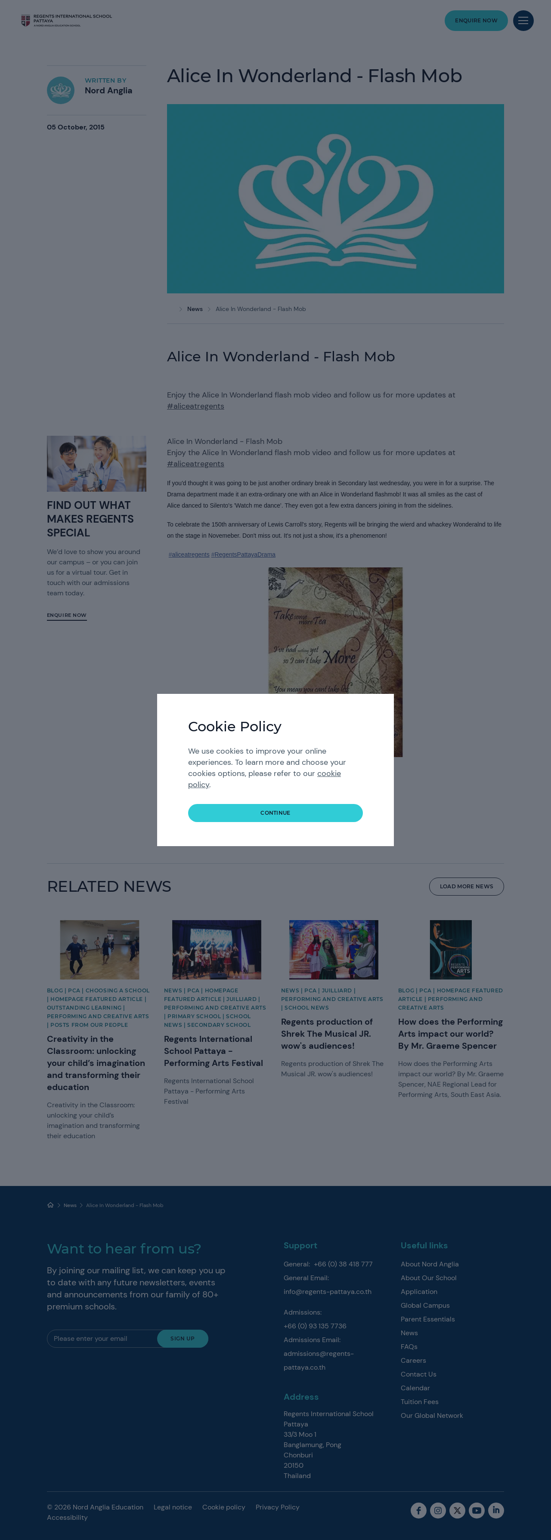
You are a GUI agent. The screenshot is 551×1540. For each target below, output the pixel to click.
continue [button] (275, 813)
